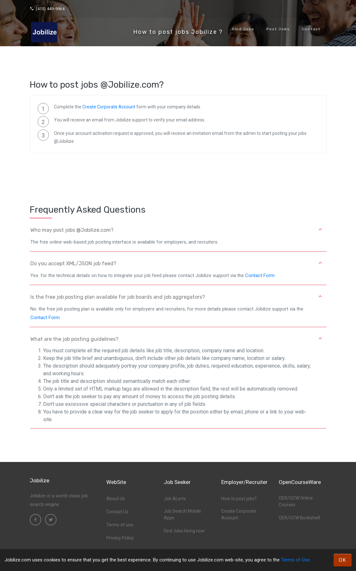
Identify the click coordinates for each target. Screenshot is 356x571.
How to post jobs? (239, 498)
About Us (115, 498)
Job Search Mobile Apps (182, 514)
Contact (311, 29)
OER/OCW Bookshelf (300, 517)
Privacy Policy (120, 537)
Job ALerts (175, 498)
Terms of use (119, 524)
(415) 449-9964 (47, 8)
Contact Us (117, 511)
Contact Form (260, 275)
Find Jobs (243, 29)
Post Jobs (278, 29)
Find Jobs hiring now (184, 530)
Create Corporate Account (108, 106)
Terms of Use (295, 560)
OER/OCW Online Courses (296, 501)
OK (342, 560)
